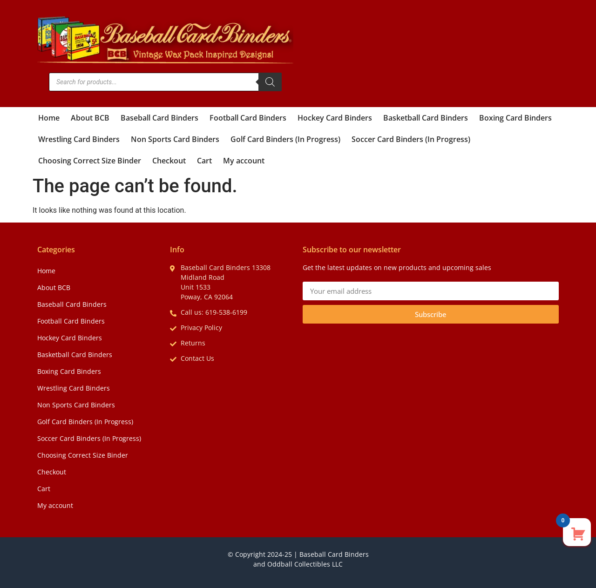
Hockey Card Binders (335, 118)
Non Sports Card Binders (175, 139)
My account (243, 160)
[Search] (270, 82)
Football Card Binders (248, 118)
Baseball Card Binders (159, 118)
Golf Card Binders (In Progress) (285, 139)
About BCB (90, 118)
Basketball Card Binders (425, 118)
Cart (204, 160)
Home (49, 118)
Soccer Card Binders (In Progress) (411, 139)
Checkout (169, 160)
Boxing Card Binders (515, 118)
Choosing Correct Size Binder (89, 160)
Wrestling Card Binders (79, 139)
